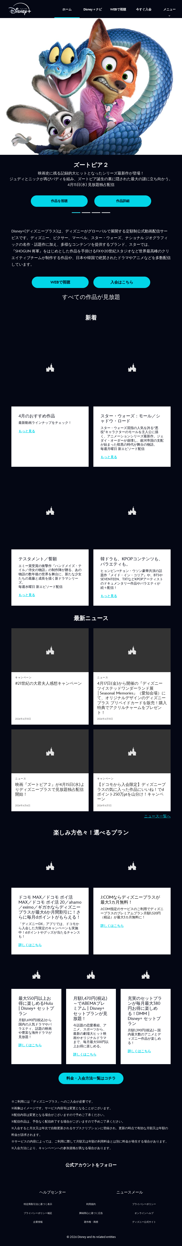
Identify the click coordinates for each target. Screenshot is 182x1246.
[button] (76, 213)
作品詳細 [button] (122, 201)
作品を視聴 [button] (59, 201)
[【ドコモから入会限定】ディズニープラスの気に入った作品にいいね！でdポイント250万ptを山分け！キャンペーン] (132, 790)
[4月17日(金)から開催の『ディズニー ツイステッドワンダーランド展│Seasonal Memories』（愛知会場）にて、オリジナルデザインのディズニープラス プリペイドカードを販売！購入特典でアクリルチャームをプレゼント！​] (132, 697)
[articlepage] (50, 649)
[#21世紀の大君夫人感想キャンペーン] (50, 682)
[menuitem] (67, 9)
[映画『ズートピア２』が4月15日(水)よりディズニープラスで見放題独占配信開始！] (50, 787)
